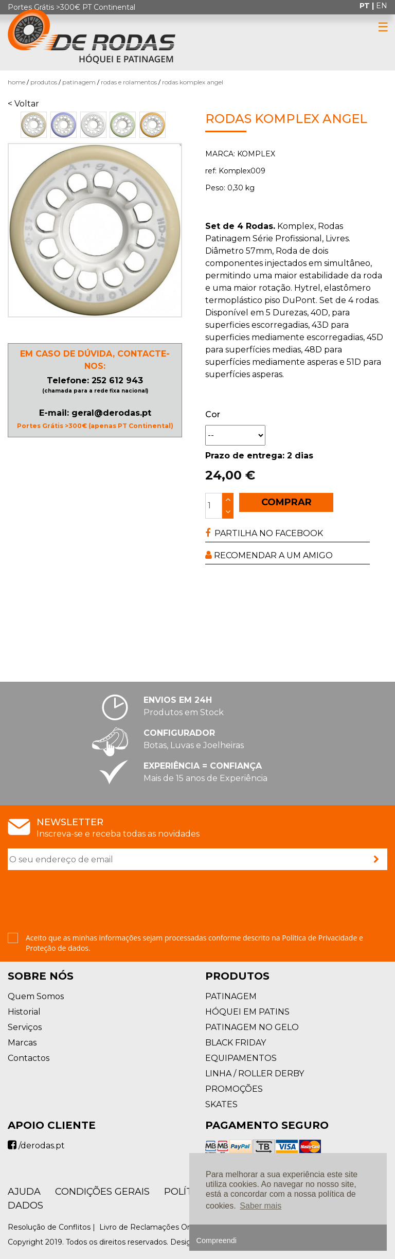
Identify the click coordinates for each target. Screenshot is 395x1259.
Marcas (22, 1043)
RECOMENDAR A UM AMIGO (269, 555)
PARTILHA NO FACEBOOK (264, 533)
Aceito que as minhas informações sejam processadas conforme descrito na (194, 943)
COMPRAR (286, 502)
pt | (368, 5)
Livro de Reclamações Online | (155, 1227)
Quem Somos (36, 996)
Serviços (25, 1027)
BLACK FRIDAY (235, 1043)
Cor (212, 414)
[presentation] (86, 902)
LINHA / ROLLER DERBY (254, 1073)
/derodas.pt (36, 1145)
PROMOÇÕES (234, 1089)
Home (16, 82)
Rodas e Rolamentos (129, 82)
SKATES (221, 1104)
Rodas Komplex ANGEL (192, 82)
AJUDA (24, 1191)
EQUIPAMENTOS (241, 1058)
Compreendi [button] (216, 1240)
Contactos (28, 1058)
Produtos (43, 82)
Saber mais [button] (260, 1205)
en (381, 5)
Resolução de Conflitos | (52, 1227)
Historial (24, 1012)
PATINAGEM (79, 82)
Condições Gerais (102, 1191)
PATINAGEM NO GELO (252, 1027)
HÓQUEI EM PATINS (247, 1012)
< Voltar (23, 104)
